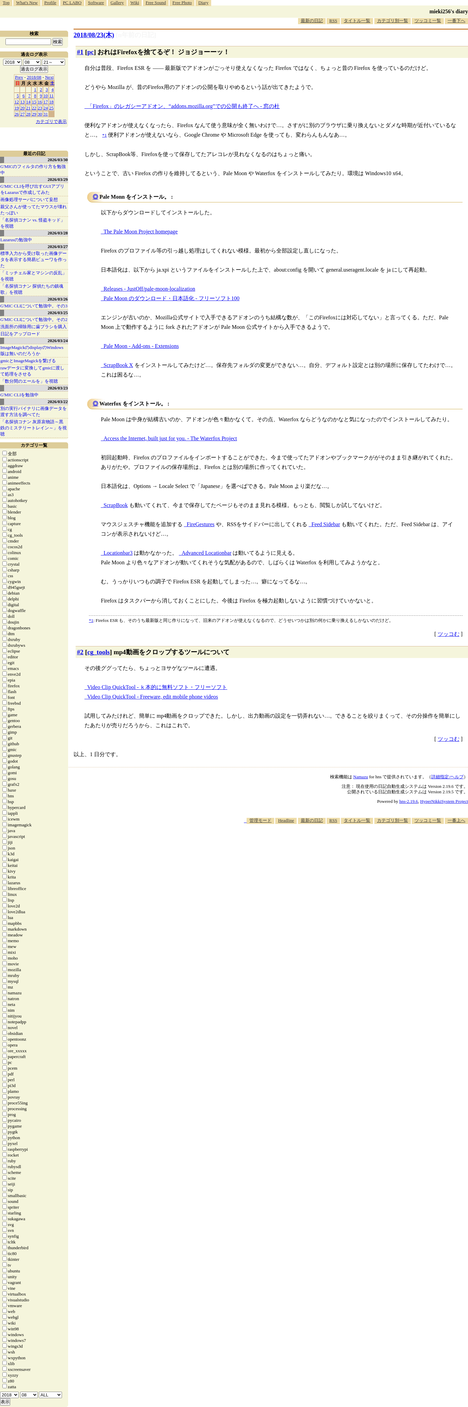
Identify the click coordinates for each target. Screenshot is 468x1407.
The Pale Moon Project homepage (141, 231)
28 (28, 114)
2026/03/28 (58, 232)
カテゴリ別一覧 (392, 20)
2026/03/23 (58, 388)
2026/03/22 (58, 401)
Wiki (134, 2)
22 (34, 107)
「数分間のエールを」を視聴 (29, 381)
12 (17, 101)
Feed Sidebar (325, 524)
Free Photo (182, 2)
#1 (80, 52)
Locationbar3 (118, 553)
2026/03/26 (58, 299)
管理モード (260, 820)
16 (40, 101)
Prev (19, 77)
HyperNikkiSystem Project (444, 801)
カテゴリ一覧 (34, 445)
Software (96, 2)
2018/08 (34, 77)
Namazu (360, 776)
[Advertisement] (344, 844)
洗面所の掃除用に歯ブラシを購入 (33, 326)
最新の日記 (312, 20)
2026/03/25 (58, 312)
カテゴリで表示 (51, 121)
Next (49, 77)
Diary (203, 2)
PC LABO (72, 2)
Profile (50, 2)
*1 (91, 620)
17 (46, 101)
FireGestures (201, 524)
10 (46, 95)
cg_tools (98, 652)
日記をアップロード (20, 333)
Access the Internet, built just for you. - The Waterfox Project (170, 438)
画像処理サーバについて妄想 (29, 199)
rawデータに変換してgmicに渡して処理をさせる (32, 371)
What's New (26, 2)
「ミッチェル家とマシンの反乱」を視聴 (33, 275)
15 (34, 101)
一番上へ (456, 820)
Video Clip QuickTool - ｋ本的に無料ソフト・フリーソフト (157, 687)
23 (40, 107)
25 (51, 107)
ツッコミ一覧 (428, 20)
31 (46, 114)
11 (51, 95)
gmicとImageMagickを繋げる (28, 360)
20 (22, 107)
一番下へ (456, 20)
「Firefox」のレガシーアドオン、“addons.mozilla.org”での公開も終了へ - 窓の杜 (183, 106)
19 (17, 107)
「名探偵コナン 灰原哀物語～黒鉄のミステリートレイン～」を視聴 (33, 428)
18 (51, 101)
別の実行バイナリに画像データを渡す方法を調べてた (33, 411)
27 (22, 114)
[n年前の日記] (136, 35)
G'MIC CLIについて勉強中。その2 (33, 319)
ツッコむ (448, 634)
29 (34, 114)
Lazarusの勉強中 (16, 239)
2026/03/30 (58, 159)
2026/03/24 (58, 340)
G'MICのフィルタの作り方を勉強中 (33, 169)
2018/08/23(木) (94, 35)
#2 (80, 652)
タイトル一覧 (357, 20)
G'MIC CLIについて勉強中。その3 (33, 305)
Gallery (117, 2)
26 (17, 114)
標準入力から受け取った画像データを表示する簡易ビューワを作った (33, 259)
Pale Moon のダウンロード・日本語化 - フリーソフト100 (171, 298)
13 (22, 101)
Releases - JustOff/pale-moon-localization (149, 289)
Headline (286, 820)
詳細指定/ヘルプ (447, 776)
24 (46, 107)
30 (40, 114)
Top (6, 2)
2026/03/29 (58, 179)
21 (28, 107)
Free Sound (156, 2)
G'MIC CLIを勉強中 (19, 394)
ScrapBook (116, 505)
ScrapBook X (118, 365)
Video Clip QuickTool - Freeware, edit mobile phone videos (152, 697)
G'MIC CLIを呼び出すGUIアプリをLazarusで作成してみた (32, 189)
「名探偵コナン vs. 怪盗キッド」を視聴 (32, 223)
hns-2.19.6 (408, 801)
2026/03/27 (58, 246)
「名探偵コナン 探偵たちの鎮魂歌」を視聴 (31, 289)
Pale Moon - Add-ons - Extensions (141, 346)
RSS (333, 20)
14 (28, 101)
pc (90, 52)
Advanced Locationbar (206, 553)
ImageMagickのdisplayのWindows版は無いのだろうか (31, 350)
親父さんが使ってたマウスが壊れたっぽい (33, 209)
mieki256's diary (449, 11)
